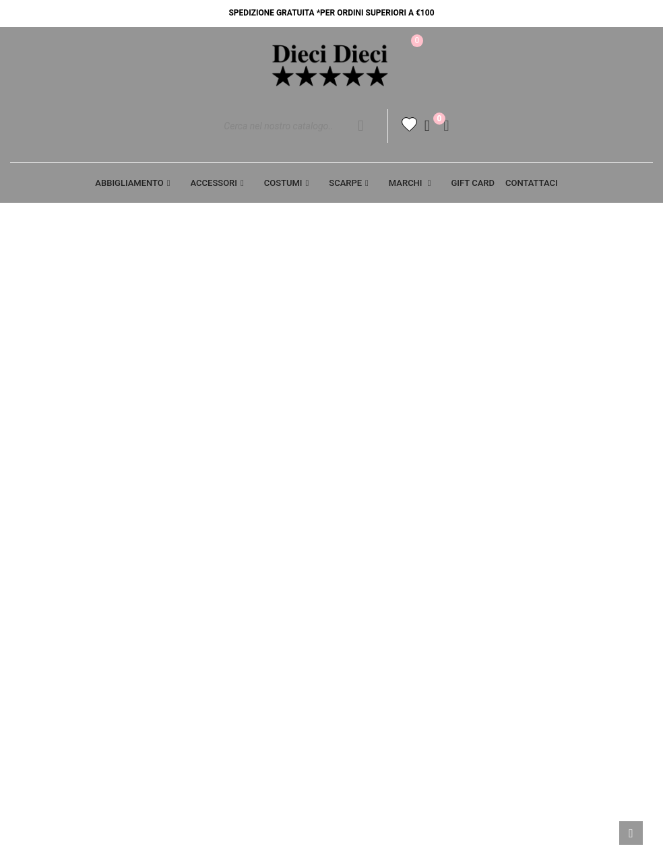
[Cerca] (300, 129)
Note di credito (545, 601)
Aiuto (23, 554)
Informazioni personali (566, 554)
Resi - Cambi (370, 601)
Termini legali (377, 554)
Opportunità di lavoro (66, 578)
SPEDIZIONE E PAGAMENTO (401, 578)
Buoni (521, 648)
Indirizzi (527, 625)
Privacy (195, 554)
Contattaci (204, 601)
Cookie (192, 578)
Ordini (522, 578)
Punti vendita (209, 625)
